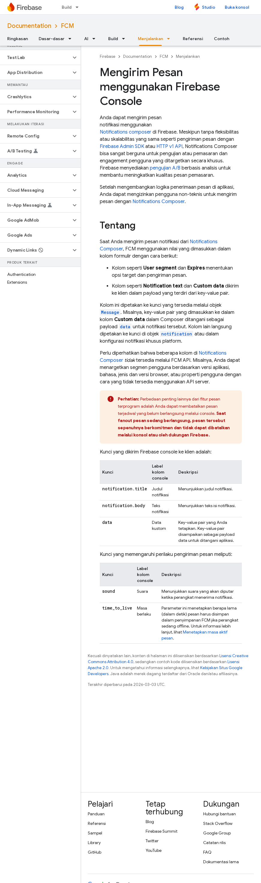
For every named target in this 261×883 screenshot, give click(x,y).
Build (67, 7)
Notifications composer (125, 132)
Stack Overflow (218, 823)
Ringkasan (17, 38)
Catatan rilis (214, 842)
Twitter (152, 840)
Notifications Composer (158, 202)
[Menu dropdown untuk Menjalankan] (170, 38)
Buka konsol (237, 7)
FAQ (207, 852)
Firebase (107, 56)
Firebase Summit (161, 831)
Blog (179, 7)
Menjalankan (188, 56)
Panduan (96, 814)
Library (94, 842)
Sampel (95, 833)
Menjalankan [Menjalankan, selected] (150, 38)
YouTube (154, 850)
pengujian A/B (165, 168)
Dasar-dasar (51, 38)
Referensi (193, 38)
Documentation (29, 26)
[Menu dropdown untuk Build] (79, 7)
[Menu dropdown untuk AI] (95, 38)
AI (86, 38)
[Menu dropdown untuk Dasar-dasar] (71, 38)
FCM (67, 26)
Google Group (217, 833)
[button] (35, 57)
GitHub (94, 852)
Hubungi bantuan (219, 814)
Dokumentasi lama (221, 861)
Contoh (221, 38)
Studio (208, 7)
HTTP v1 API (169, 146)
